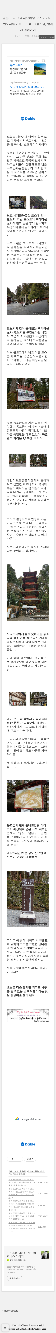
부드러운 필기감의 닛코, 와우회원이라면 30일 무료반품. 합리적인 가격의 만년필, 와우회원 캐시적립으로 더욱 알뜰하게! (27, 93)
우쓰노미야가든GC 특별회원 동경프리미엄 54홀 (18, 65)
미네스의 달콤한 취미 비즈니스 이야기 (21, 1254)
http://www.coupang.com (21, 82)
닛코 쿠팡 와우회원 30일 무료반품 (28, 87)
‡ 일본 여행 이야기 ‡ (36, 1171)
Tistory (25, 1325)
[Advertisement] (28, 1069)
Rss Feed (11, 1329)
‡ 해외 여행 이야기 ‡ (17, 1171)
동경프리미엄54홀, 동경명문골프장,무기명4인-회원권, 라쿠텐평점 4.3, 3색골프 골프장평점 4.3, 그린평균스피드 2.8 (19, 71)
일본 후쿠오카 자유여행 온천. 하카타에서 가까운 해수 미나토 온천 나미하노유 (22, 1182)
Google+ (45, 1329)
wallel (41, 1325)
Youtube (37, 1329)
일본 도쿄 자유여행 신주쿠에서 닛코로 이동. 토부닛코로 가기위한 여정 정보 (22, 1216)
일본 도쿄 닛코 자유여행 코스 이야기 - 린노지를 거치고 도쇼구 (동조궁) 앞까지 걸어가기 (28, 23)
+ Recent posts (10, 1310)
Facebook (29, 1329)
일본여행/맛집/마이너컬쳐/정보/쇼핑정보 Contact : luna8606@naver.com (21, 1269)
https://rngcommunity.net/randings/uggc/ (24, 61)
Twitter (21, 1329)
